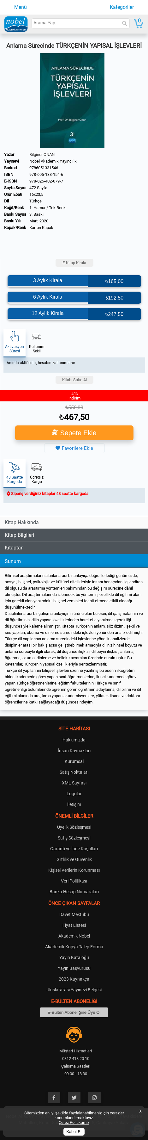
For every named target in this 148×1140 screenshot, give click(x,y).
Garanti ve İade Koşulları (74, 848)
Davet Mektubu (74, 914)
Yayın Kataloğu (74, 957)
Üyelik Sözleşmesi (74, 827)
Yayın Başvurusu (74, 968)
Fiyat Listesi (74, 925)
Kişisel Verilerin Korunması (74, 870)
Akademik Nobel (74, 936)
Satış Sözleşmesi (74, 837)
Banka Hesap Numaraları (74, 891)
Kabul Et (74, 1132)
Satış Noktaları (74, 772)
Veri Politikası (74, 880)
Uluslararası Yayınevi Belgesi (74, 989)
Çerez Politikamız (74, 1122)
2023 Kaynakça (74, 979)
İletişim (74, 804)
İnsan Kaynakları (74, 750)
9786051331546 (43, 167)
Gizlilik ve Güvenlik (74, 859)
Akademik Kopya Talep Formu (74, 946)
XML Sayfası (74, 782)
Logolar (74, 793)
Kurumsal (74, 761)
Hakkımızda (74, 739)
